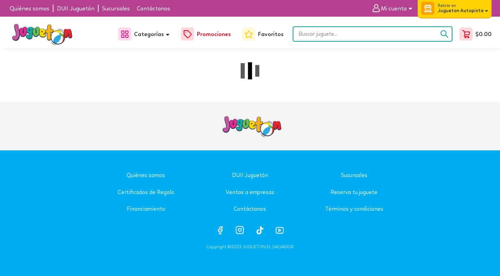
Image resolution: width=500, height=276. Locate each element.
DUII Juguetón (250, 175)
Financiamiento (146, 209)
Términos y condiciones (354, 209)
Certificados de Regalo (146, 192)
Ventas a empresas (250, 192)
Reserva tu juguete (354, 192)
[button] (395, 8)
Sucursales (354, 175)
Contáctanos (250, 209)
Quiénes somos (146, 175)
